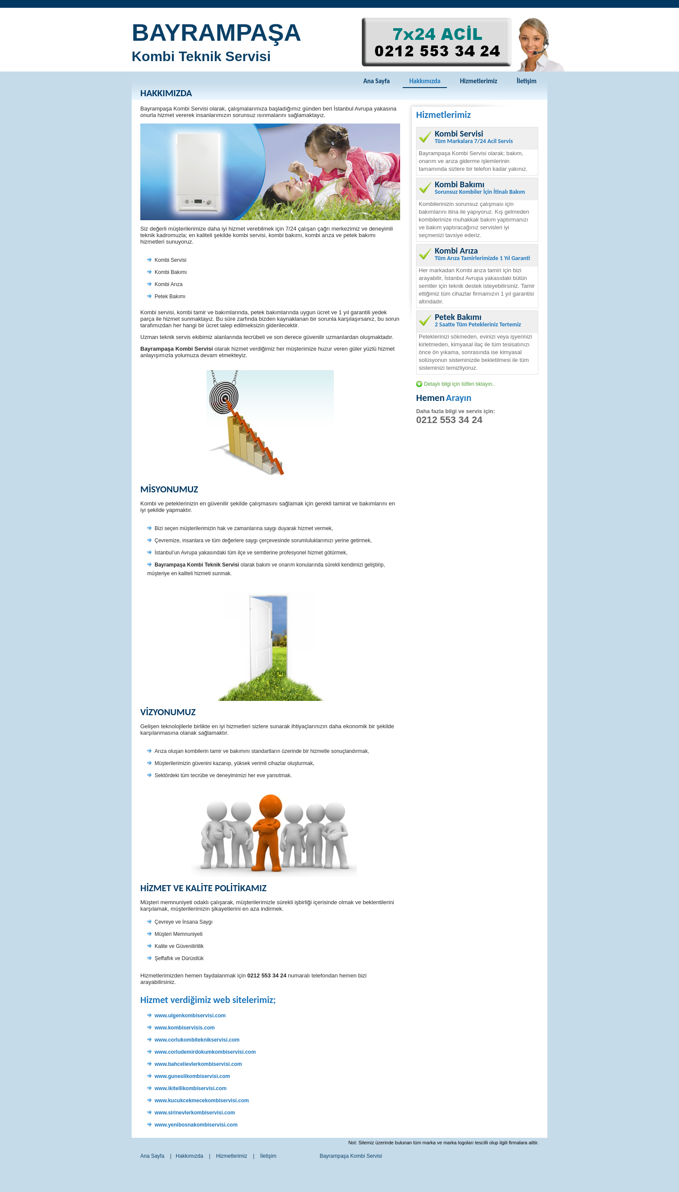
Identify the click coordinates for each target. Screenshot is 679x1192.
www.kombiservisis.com (185, 1028)
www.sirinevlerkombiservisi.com (195, 1113)
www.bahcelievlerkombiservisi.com (198, 1064)
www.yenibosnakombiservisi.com (196, 1125)
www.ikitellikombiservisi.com (190, 1088)
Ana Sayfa (376, 81)
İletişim (527, 81)
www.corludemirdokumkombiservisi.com (205, 1052)
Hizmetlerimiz (478, 81)
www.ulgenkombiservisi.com (190, 1016)
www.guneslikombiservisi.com (192, 1076)
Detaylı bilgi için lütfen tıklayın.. (459, 384)
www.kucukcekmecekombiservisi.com (202, 1101)
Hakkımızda (424, 81)
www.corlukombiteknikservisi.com (197, 1040)
